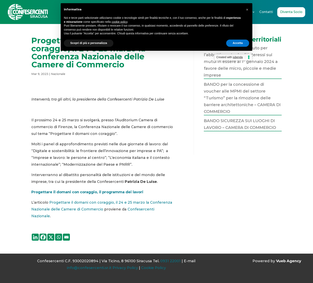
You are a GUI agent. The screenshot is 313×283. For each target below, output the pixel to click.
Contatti (266, 12)
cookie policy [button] (119, 21)
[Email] (66, 237)
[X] (50, 237)
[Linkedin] (35, 237)
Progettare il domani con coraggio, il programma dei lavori (87, 192)
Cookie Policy (153, 268)
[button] (247, 9)
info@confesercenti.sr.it (89, 268)
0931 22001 (170, 261)
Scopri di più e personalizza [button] (88, 43)
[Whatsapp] (58, 237)
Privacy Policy (125, 268)
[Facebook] (43, 237)
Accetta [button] (238, 43)
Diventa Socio (291, 12)
